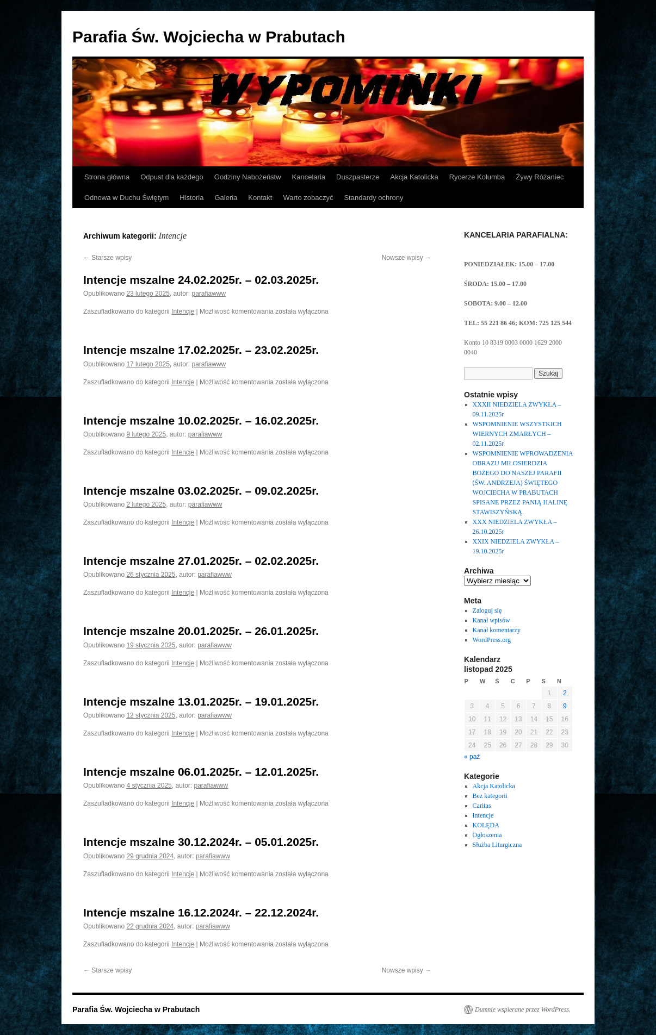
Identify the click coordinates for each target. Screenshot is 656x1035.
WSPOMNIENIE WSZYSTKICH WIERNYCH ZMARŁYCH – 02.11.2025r (517, 433)
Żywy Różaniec (540, 177)
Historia (191, 198)
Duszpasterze (357, 177)
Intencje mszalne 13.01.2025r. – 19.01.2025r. (201, 701)
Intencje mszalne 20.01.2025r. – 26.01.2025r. (201, 631)
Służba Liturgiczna (497, 845)
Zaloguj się (487, 610)
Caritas (482, 805)
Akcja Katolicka (414, 177)
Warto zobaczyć (308, 198)
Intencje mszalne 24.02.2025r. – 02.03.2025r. (201, 279)
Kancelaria (308, 177)
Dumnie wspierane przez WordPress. (523, 1009)
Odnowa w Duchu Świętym (126, 198)
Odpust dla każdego (171, 177)
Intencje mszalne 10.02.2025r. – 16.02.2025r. (201, 420)
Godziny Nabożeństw (247, 177)
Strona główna (106, 177)
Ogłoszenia (487, 835)
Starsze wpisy (107, 257)
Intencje (182, 311)
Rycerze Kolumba (477, 177)
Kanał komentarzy (497, 630)
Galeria (225, 198)
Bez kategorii (490, 796)
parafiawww (209, 293)
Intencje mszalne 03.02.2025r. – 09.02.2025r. (201, 490)
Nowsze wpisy (406, 257)
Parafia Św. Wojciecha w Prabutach (208, 37)
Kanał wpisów (491, 620)
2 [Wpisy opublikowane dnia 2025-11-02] (565, 693)
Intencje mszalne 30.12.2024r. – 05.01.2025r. (201, 842)
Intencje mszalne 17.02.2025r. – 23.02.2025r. (201, 350)
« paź (472, 756)
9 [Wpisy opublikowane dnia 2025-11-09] (565, 706)
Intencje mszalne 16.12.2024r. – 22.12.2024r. (201, 912)
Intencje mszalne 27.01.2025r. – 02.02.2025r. (201, 560)
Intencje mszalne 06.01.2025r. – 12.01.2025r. (201, 771)
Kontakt (260, 198)
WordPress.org (492, 640)
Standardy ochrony (373, 198)
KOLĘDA (486, 825)
